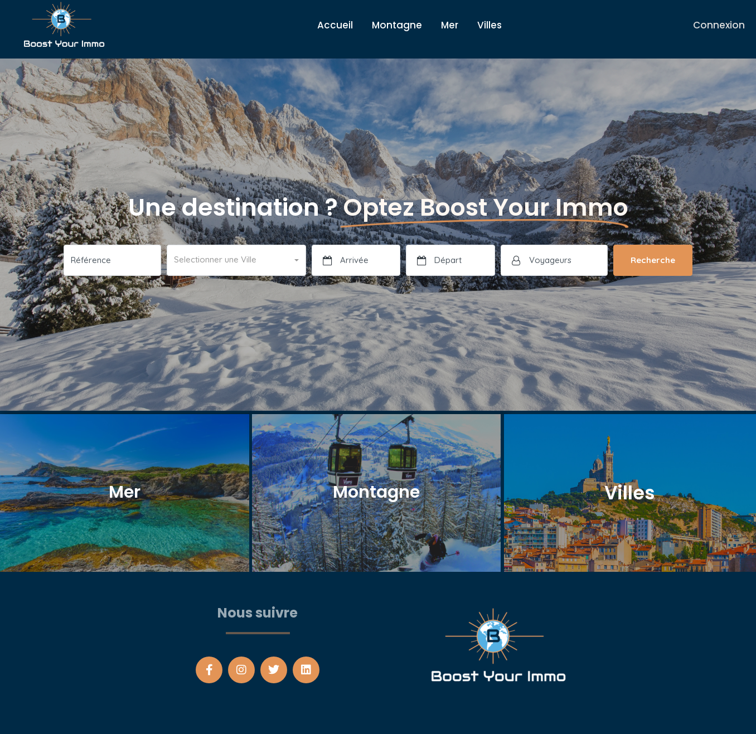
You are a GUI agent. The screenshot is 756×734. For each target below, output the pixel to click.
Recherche (653, 260)
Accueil (335, 25)
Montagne (397, 25)
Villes (489, 25)
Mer (449, 25)
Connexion (719, 25)
